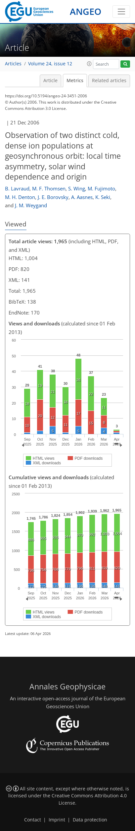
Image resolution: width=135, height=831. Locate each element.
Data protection (90, 820)
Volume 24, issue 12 (50, 64)
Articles (13, 64)
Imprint (57, 820)
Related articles (109, 80)
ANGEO (85, 11)
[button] (89, 64)
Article (50, 80)
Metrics (75, 80)
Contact (32, 820)
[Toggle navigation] (121, 11)
